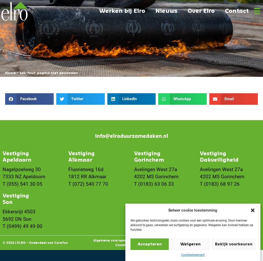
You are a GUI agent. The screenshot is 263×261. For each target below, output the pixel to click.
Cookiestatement (193, 257)
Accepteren (150, 246)
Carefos (61, 242)
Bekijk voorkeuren (233, 246)
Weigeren (190, 246)
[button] (252, 212)
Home (10, 73)
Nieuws (166, 11)
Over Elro (201, 11)
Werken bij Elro (122, 11)
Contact (237, 11)
